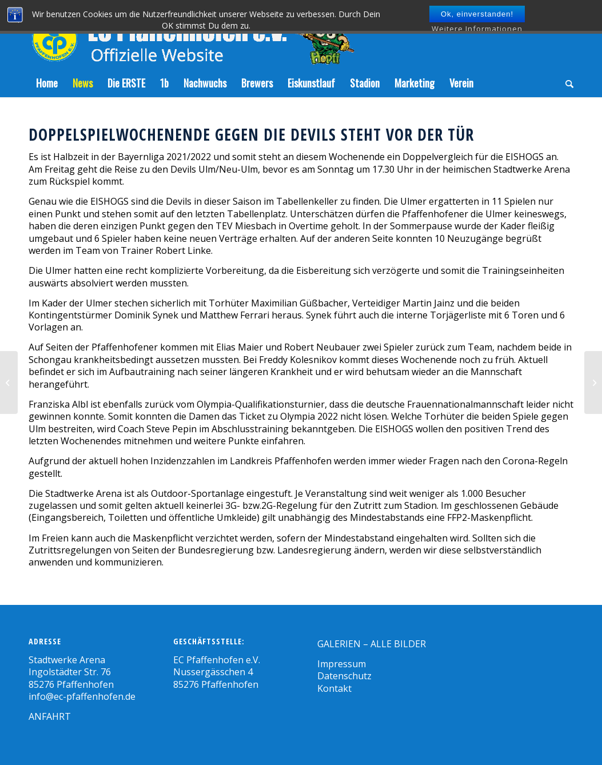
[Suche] (565, 83)
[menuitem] (47, 83)
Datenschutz (344, 676)
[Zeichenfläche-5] (191, 34)
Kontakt (334, 688)
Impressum (341, 664)
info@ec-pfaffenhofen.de (82, 696)
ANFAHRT (50, 716)
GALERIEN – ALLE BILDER (371, 644)
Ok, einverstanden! (477, 14)
